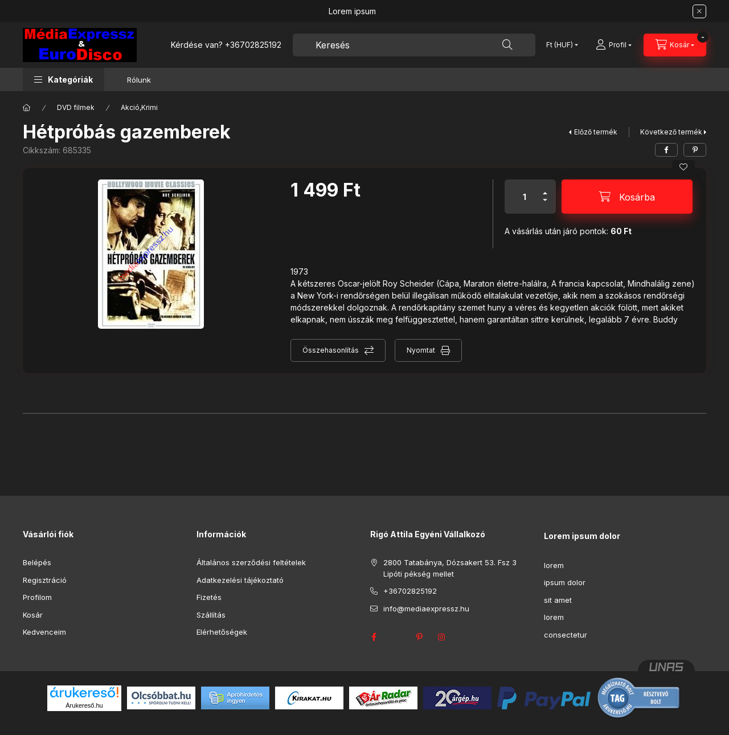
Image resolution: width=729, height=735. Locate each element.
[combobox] (414, 45)
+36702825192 (253, 45)
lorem (554, 565)
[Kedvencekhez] (683, 167)
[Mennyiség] (524, 196)
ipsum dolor (564, 582)
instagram (442, 637)
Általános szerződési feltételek (251, 562)
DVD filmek (76, 107)
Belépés (37, 562)
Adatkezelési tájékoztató (240, 580)
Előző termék (595, 132)
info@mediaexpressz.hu (426, 608)
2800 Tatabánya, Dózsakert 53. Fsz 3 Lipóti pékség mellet (450, 568)
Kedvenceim (44, 631)
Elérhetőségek (221, 631)
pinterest (419, 637)
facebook (373, 637)
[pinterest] (694, 150)
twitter (396, 637)
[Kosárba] (627, 196)
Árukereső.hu (84, 705)
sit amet (558, 600)
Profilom (37, 597)
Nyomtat (421, 350)
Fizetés (209, 597)
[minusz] (545, 205)
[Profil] (614, 45)
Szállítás (211, 614)
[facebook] (666, 150)
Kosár (33, 614)
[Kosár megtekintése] (675, 45)
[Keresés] (507, 45)
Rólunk (139, 79)
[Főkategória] (27, 108)
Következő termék (671, 132)
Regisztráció (45, 580)
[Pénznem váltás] (559, 45)
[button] (63, 79)
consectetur (565, 634)
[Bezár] (699, 11)
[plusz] (545, 188)
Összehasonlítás (330, 350)
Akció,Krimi (139, 107)
